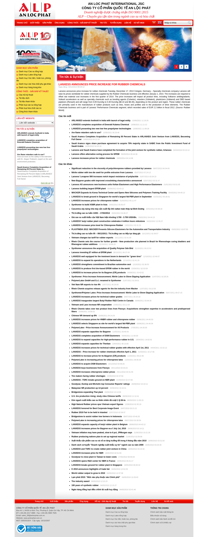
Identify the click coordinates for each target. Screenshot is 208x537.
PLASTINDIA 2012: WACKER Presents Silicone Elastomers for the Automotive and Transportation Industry (121, 229)
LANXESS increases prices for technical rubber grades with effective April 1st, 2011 (110, 348)
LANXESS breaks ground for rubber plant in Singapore (97, 465)
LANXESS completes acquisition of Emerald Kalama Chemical (100, 124)
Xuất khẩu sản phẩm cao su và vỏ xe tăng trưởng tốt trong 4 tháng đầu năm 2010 (109, 441)
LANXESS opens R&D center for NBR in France (94, 461)
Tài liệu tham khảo (27, 101)
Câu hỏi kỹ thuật (26, 95)
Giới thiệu (34, 23)
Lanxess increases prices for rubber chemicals (93, 158)
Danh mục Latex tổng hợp (30, 75)
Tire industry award (80, 481)
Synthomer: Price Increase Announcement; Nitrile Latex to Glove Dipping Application (111, 276)
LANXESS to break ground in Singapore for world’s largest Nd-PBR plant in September (112, 197)
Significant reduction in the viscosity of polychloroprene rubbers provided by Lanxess (112, 168)
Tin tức (103, 23)
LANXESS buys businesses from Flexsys (91, 368)
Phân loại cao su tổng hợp (30, 105)
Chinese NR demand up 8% (84, 315)
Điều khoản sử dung (158, 516)
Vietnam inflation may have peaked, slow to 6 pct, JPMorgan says (102, 432)
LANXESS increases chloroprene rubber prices (94, 372)
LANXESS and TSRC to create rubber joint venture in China (99, 449)
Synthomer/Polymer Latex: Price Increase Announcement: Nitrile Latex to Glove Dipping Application (118, 293)
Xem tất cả (45, 183)
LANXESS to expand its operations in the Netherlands (97, 260)
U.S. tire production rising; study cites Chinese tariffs (96, 396)
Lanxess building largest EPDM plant (89, 188)
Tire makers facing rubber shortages (89, 376)
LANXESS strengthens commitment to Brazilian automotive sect (101, 264)
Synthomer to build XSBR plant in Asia (90, 205)
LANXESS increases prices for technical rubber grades (97, 297)
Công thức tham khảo (28, 111)
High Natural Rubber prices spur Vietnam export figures (98, 404)
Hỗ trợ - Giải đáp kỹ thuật (105, 501)
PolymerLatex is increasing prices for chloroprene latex (97, 360)
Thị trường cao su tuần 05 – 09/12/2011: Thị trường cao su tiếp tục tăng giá (106, 233)
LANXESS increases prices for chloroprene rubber (95, 200)
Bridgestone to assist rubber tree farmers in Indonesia (97, 416)
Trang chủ (22, 23)
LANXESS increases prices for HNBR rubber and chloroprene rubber (104, 319)
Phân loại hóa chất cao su (30, 108)
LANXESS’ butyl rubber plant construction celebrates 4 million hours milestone (108, 221)
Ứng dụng (60, 23)
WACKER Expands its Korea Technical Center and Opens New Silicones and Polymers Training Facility (119, 193)
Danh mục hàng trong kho (30, 87)
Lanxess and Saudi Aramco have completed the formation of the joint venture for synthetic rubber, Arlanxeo (122, 150)
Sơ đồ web (139, 23)
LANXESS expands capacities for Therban (91, 344)
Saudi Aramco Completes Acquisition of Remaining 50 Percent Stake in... (34, 168)
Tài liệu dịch (24, 98)
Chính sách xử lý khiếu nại (160, 523)
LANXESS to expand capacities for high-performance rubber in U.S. (103, 340)
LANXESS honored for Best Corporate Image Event (95, 408)
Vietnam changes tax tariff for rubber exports (93, 238)
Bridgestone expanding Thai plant (88, 392)
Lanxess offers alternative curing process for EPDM (95, 154)
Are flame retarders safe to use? (86, 132)
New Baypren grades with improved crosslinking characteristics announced (107, 180)
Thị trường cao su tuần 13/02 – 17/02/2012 (91, 213)
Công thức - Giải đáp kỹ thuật (82, 23)
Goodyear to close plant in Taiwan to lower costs (94, 457)
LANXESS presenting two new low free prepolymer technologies (101, 129)
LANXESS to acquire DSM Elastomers (89, 364)
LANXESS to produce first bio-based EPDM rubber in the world (101, 268)
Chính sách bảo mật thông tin (162, 512)
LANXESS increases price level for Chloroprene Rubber (98, 225)
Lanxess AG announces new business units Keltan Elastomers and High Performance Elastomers (117, 184)
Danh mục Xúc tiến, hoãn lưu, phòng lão (122, 519)
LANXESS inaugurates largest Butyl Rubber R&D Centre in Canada (102, 301)
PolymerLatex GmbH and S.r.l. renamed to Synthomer (96, 280)
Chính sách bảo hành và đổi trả (162, 519)
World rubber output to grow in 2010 (88, 473)
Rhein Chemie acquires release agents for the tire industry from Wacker (105, 289)
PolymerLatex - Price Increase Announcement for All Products (100, 327)
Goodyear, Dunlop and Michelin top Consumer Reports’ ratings (101, 384)
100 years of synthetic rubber (85, 485)
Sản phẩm (47, 23)
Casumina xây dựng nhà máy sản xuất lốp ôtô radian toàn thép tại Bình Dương (108, 209)
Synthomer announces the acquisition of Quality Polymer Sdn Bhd (102, 248)
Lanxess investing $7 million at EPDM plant (92, 252)
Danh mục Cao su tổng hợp (31, 71)
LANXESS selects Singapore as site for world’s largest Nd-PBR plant (103, 323)
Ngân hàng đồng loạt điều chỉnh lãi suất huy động (95, 489)
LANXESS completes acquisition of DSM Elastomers (96, 336)
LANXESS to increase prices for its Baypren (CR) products (99, 272)
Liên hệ (127, 23)
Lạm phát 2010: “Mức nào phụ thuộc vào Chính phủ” (96, 477)
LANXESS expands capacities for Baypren (91, 332)
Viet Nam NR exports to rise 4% (86, 284)
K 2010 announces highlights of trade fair (91, 469)
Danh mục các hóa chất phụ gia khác (35, 84)
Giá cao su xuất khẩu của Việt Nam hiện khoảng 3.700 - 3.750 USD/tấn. (104, 217)
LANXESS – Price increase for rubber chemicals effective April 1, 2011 (104, 352)
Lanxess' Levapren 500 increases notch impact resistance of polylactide (105, 176)
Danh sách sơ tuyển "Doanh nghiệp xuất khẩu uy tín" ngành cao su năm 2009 (107, 445)
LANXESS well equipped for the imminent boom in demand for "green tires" (107, 256)
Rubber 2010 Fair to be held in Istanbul (90, 412)
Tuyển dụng (116, 23)
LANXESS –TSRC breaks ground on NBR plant (93, 380)
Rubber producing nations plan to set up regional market (98, 436)
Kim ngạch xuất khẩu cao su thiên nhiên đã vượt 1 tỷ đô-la (99, 400)
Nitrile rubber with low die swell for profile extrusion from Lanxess (102, 172)
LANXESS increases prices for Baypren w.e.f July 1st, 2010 (99, 428)
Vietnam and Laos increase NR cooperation (92, 305)
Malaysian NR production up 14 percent (90, 388)
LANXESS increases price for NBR (88, 453)
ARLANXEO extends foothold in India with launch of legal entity (101, 120)
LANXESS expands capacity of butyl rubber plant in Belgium (100, 424)
